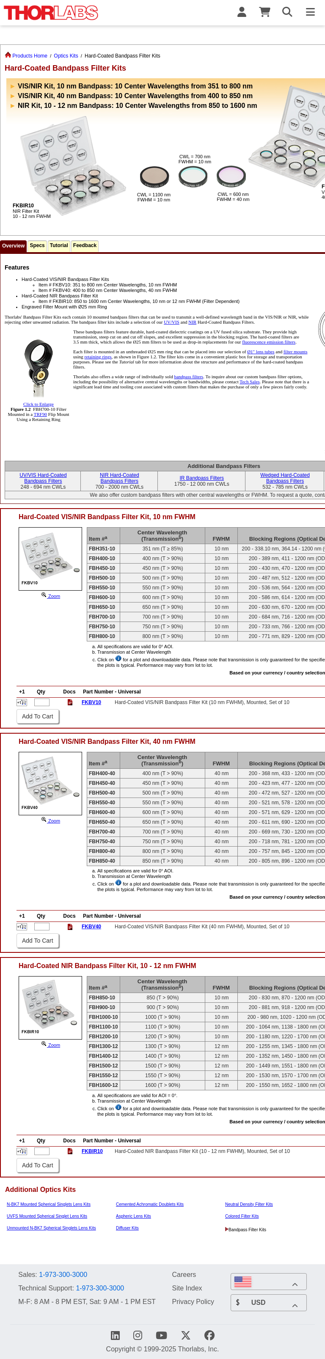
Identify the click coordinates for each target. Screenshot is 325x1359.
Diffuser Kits (127, 1228)
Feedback (84, 245)
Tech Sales (249, 381)
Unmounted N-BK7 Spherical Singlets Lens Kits (51, 1228)
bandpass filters (188, 376)
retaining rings (98, 356)
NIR (192, 322)
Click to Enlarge (38, 401)
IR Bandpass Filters (201, 478)
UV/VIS (171, 322)
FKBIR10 (92, 1151)
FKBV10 (91, 702)
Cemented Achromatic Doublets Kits (150, 1204)
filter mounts (296, 351)
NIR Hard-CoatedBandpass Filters (119, 478)
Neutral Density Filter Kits (249, 1204)
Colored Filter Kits (242, 1216)
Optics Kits (66, 56)
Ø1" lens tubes (260, 351)
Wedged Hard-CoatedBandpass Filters (285, 478)
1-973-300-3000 (63, 1274)
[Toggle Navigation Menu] (310, 12)
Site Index (187, 1288)
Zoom (50, 596)
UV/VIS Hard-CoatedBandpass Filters (42, 478)
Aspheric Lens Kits (133, 1216)
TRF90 (40, 414)
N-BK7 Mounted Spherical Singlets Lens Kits (49, 1204)
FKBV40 (91, 927)
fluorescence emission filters (268, 341)
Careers (184, 1274)
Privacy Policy (193, 1301)
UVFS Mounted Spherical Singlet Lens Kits (47, 1216)
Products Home (26, 56)
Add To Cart (37, 716)
